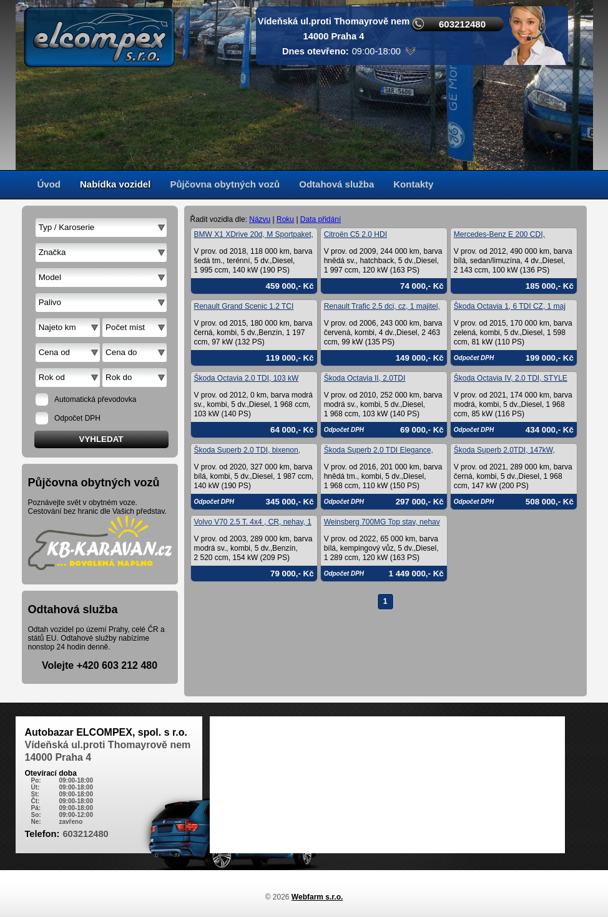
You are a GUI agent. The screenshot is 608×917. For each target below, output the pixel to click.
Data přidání (320, 219)
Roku (285, 219)
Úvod (49, 184)
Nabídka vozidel (115, 184)
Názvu (259, 219)
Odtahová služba (336, 184)
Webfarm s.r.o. (317, 897)
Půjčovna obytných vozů (225, 184)
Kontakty (413, 184)
